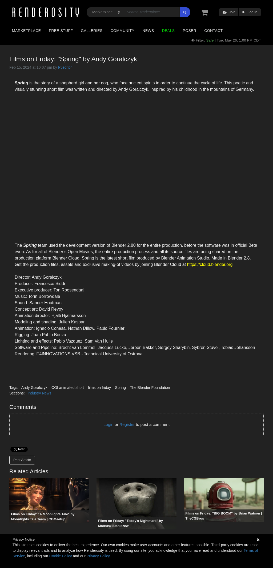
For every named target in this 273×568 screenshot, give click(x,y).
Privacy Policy (98, 556)
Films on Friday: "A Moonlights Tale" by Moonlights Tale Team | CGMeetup (42, 516)
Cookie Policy (60, 556)
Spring (120, 387)
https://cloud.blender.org (210, 264)
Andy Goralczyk (34, 387)
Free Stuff (61, 30)
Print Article (22, 460)
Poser (189, 30)
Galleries (91, 30)
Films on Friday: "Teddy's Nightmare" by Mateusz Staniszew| (130, 523)
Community (123, 30)
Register (127, 424)
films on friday (99, 387)
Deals (168, 30)
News (148, 30)
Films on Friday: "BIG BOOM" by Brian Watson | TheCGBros (223, 516)
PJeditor (65, 67)
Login (108, 424)
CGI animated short (67, 387)
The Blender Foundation (150, 387)
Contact (213, 30)
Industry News (39, 393)
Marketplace (26, 30)
